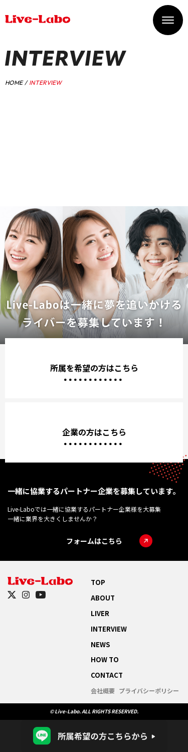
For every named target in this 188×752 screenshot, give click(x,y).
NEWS (100, 644)
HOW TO (105, 659)
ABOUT (103, 598)
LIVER (100, 613)
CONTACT (107, 675)
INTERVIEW (109, 629)
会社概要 (103, 690)
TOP (98, 582)
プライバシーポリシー (149, 690)
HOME (14, 82)
